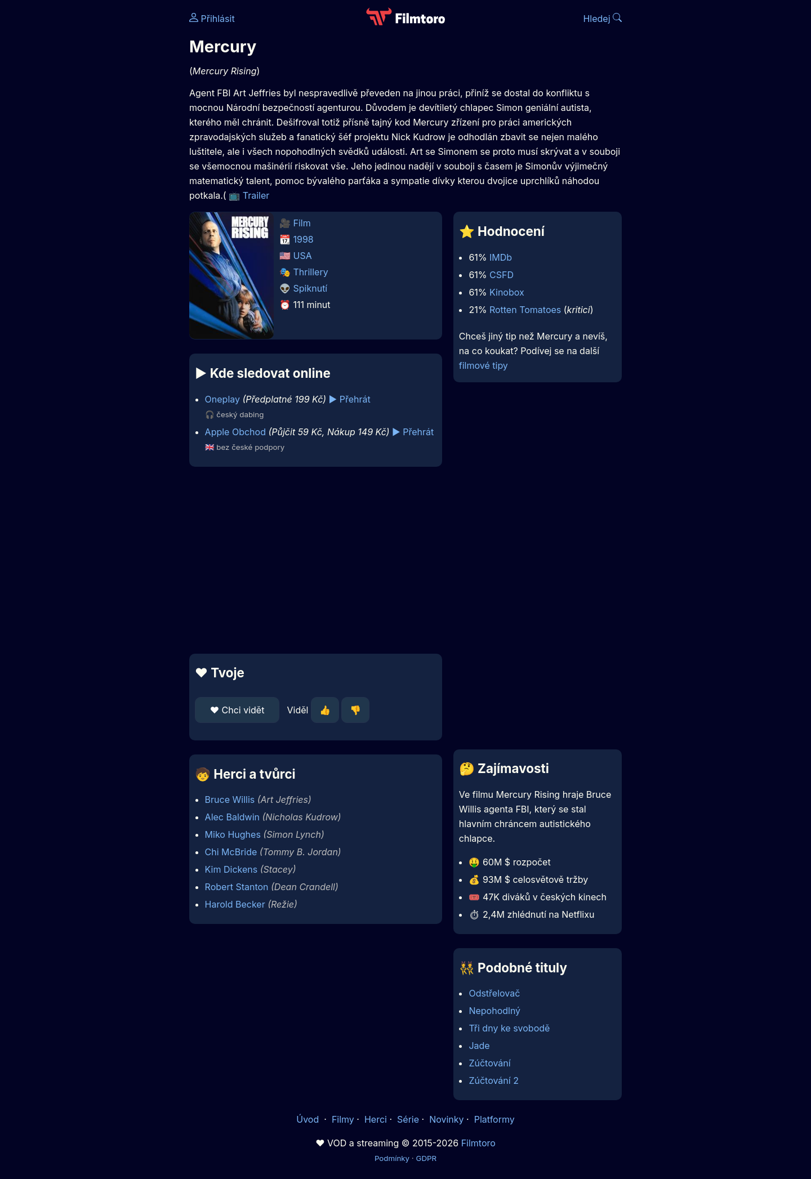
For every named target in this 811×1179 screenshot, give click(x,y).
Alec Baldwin (232, 817)
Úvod (308, 1119)
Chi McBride (231, 852)
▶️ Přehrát (350, 399)
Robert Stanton (237, 886)
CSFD (501, 274)
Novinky (446, 1119)
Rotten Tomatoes (525, 309)
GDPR (426, 1158)
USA (302, 255)
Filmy (343, 1119)
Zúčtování (489, 1063)
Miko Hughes (233, 834)
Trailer (256, 195)
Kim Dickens (231, 869)
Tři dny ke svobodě (509, 1028)
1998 (303, 239)
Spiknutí (310, 288)
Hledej (602, 18)
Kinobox (506, 292)
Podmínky (392, 1158)
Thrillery (310, 272)
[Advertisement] (107, 173)
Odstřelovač (494, 993)
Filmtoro (478, 1143)
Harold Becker (235, 904)
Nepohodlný (494, 1010)
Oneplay (222, 399)
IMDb (500, 257)
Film (302, 223)
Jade (479, 1045)
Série (408, 1119)
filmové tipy (483, 365)
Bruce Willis (230, 799)
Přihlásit (212, 18)
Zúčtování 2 (494, 1080)
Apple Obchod (235, 431)
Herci (375, 1119)
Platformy (494, 1119)
